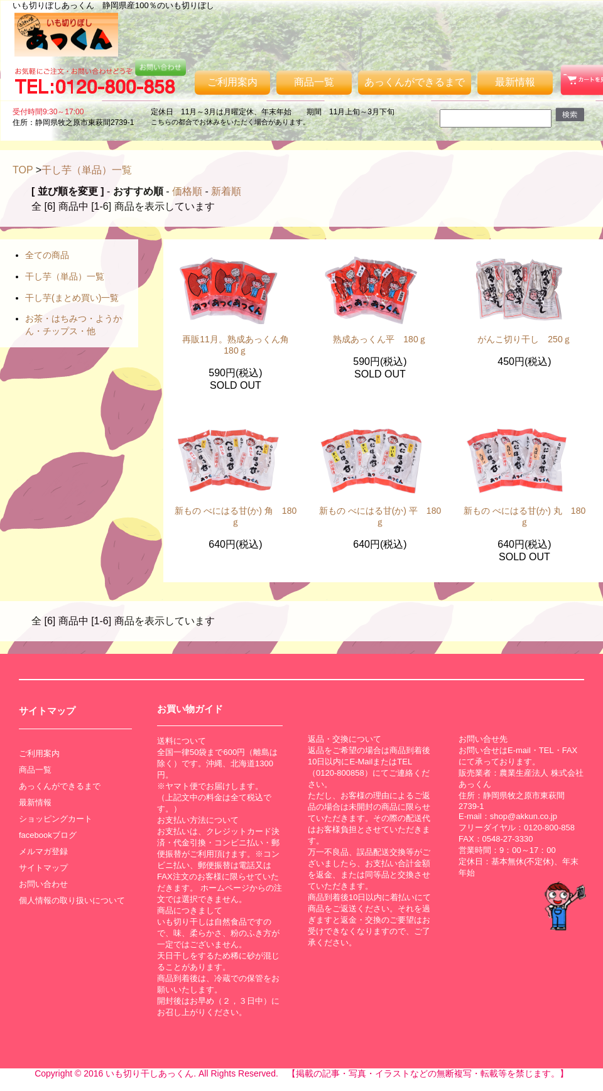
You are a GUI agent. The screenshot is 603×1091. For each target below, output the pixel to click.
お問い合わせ (43, 884)
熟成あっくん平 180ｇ (379, 339)
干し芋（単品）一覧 (86, 170)
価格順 (187, 191)
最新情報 (515, 82)
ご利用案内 (232, 82)
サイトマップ (43, 867)
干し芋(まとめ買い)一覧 (72, 298)
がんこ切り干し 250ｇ (524, 339)
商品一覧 (314, 82)
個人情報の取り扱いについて (72, 900)
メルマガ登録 (43, 851)
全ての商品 (47, 255)
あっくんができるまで (414, 82)
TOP (23, 170)
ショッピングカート (55, 818)
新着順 (226, 191)
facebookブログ (48, 835)
